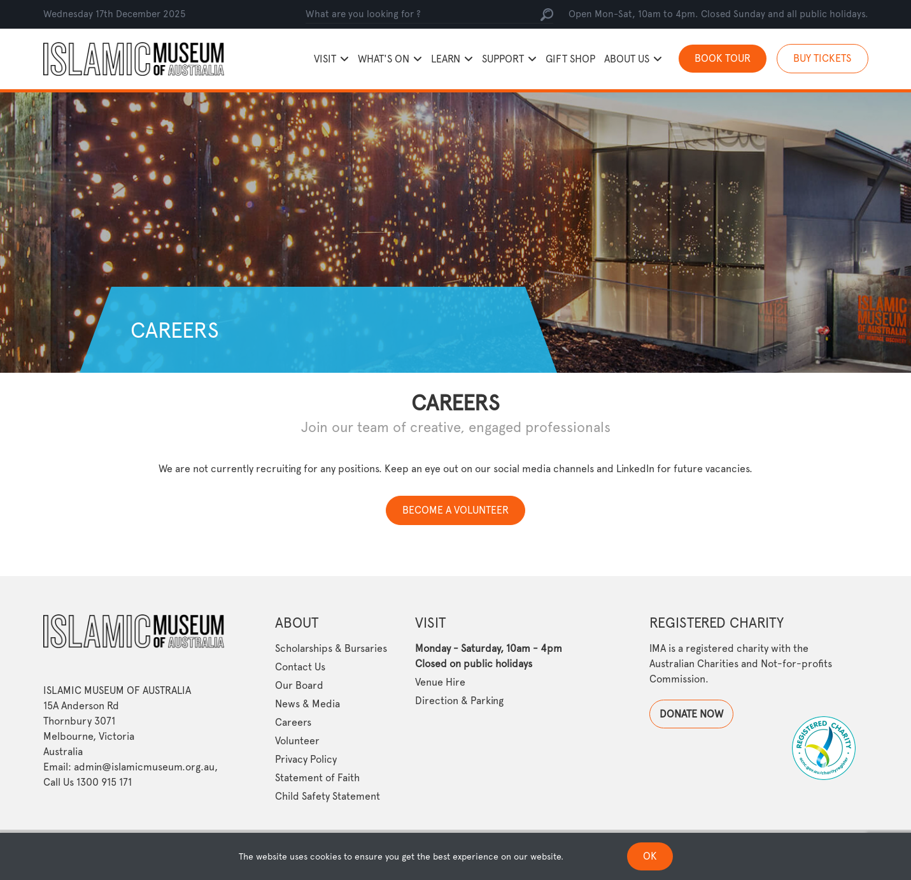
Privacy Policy (306, 759)
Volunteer (297, 741)
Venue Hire (440, 682)
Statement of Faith (317, 778)
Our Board (299, 685)
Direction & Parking (459, 701)
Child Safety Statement (327, 796)
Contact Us (300, 667)
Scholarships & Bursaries (331, 648)
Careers (293, 722)
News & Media (307, 704)
